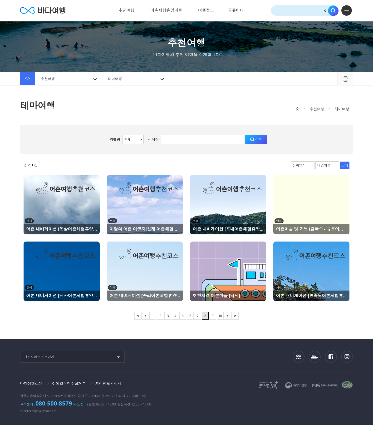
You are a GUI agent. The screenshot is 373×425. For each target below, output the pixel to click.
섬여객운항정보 (315, 357)
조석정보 (298, 357)
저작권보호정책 (108, 383)
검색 (333, 10)
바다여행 (42, 10)
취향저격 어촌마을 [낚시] (216, 295)
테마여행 (136, 78)
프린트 (345, 78)
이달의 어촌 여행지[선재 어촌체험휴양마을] (144, 229)
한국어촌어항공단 (325, 385)
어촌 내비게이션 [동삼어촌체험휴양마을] (61, 229)
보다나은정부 (268, 385)
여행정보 (206, 10)
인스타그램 (347, 356)
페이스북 (331, 356)
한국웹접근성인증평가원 (347, 385)
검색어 (153, 139)
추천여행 (127, 10)
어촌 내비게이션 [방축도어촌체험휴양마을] (311, 295)
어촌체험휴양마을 (166, 10)
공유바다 (236, 10)
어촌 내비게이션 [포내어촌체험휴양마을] (228, 229)
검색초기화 (325, 10)
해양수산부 (296, 385)
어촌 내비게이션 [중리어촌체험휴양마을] (144, 295)
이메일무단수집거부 (69, 383)
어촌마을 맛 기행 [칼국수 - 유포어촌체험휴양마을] (311, 229)
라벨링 (115, 139)
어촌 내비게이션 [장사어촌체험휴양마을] (61, 295)
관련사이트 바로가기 (39, 357)
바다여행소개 (31, 383)
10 (220, 315)
